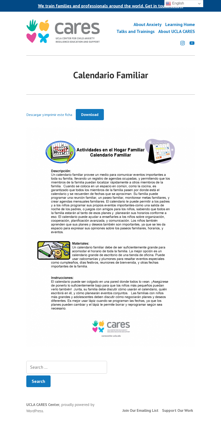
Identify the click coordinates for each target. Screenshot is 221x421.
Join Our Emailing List (140, 410)
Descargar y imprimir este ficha (49, 114)
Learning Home (180, 24)
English (175, 3)
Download (89, 114)
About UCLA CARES (176, 31)
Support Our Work (177, 410)
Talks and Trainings (135, 31)
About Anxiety (148, 24)
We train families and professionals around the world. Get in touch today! (110, 6)
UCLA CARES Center (42, 404)
